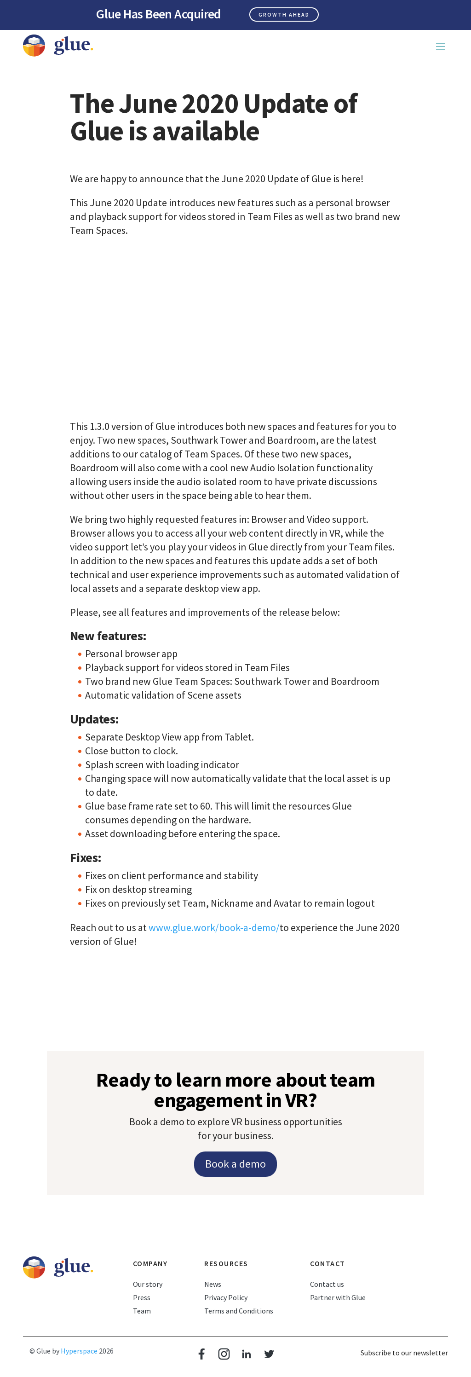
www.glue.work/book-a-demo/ (214, 927)
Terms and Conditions (238, 1310)
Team (142, 1310)
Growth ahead (284, 14)
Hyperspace (79, 1350)
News (212, 1284)
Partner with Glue (338, 1297)
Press (141, 1297)
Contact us (327, 1284)
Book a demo (235, 1164)
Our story (147, 1284)
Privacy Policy (225, 1297)
